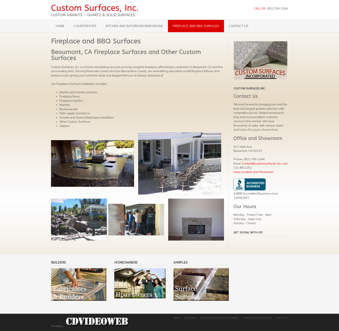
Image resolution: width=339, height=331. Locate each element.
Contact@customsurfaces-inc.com (265, 163)
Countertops (85, 26)
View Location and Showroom (253, 172)
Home (60, 26)
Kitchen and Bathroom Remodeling (134, 26)
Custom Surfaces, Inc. (95, 8)
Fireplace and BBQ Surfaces (196, 26)
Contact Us (238, 26)
